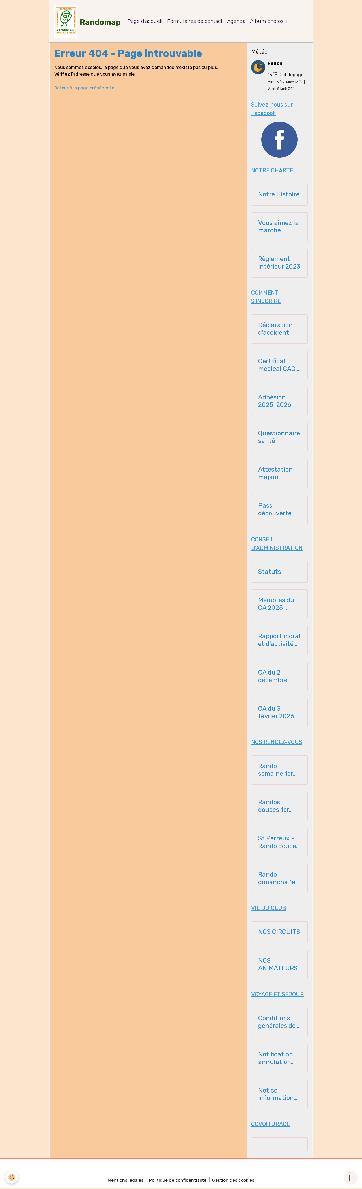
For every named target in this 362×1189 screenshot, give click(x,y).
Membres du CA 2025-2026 (276, 605)
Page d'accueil (145, 21)
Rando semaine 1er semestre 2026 (275, 771)
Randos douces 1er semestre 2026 (273, 806)
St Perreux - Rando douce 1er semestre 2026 (277, 843)
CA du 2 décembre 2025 (272, 677)
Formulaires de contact (195, 21)
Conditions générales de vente (277, 1022)
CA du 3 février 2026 (276, 713)
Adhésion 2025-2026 (274, 401)
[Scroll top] (351, 1178)
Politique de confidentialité (178, 1181)
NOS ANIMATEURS (278, 965)
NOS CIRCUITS (279, 933)
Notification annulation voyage (275, 1059)
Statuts (269, 572)
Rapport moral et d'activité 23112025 (279, 640)
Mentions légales (125, 1181)
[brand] (87, 21)
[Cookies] (12, 1177)
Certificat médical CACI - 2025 (277, 365)
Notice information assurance (276, 1095)
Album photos (268, 21)
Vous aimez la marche (278, 227)
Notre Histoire (278, 195)
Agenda (237, 21)
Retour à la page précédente (84, 88)
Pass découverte (275, 510)
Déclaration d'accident (275, 329)
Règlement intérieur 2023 (279, 263)
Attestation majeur (275, 473)
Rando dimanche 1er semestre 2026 (278, 879)
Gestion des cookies (233, 1181)
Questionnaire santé (279, 438)
